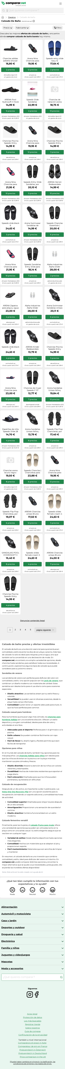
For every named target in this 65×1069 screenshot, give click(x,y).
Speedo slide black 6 (10, 224)
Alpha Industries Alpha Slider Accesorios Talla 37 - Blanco (55, 265)
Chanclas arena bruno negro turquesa (10, 471)
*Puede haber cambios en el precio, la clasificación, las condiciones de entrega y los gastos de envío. (32, 1063)
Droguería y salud (12, 934)
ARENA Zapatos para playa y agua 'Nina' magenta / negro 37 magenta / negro (10, 307)
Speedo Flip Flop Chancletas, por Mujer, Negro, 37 (10, 513)
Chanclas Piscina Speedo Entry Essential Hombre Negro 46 (10, 142)
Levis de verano (51, 681)
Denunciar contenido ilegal (32, 620)
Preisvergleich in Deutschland (32, 1053)
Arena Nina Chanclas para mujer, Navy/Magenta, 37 (10, 183)
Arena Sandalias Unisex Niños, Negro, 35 (32, 430)
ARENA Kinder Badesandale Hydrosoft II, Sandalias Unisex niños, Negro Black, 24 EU (32, 348)
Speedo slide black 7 (10, 348)
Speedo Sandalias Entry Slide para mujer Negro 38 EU (32, 265)
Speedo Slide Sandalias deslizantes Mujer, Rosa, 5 (32, 101)
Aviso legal (32, 1014)
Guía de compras (33, 1031)
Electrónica (8, 941)
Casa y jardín (8, 920)
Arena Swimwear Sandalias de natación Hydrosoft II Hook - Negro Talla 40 (32, 224)
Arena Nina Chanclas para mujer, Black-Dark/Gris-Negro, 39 (33, 142)
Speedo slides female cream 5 (32, 554)
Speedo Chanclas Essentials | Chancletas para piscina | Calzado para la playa (55, 224)
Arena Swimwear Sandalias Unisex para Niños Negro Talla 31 (54, 307)
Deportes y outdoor (13, 927)
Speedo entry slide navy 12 (54, 59)
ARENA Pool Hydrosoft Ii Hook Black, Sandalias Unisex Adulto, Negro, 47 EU (10, 101)
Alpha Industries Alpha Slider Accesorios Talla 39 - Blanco (33, 307)
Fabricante (22, 27)
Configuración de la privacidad (32, 1035)
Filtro (57, 27)
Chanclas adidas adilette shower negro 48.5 (10, 59)
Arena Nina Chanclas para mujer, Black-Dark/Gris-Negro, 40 (55, 471)
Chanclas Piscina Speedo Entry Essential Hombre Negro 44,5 (54, 142)
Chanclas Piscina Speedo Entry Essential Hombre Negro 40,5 (54, 348)
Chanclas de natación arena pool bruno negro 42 (54, 101)
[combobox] (35, 10)
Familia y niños (10, 948)
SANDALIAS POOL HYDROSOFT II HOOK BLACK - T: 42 (10, 554)
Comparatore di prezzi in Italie (32, 1043)
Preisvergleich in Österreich (32, 1050)
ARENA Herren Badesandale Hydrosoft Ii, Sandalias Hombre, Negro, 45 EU (55, 183)
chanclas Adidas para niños (32, 756)
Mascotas (6, 961)
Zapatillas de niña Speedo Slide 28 (10, 430)
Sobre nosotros (32, 1028)
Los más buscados (32, 1021)
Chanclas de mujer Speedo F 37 (32, 389)
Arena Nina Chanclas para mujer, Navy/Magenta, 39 (10, 389)
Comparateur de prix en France (32, 1046)
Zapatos (12, 17)
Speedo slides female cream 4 (54, 513)
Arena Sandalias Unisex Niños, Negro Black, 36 (54, 389)
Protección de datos (32, 1017)
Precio (8, 27)
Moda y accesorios (12, 968)
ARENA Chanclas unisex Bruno (32, 513)
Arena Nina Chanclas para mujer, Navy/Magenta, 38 (10, 265)
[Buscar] (3, 10)
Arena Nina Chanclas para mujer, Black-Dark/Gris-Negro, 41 (33, 59)
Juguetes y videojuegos (15, 954)
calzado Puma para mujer (42, 825)
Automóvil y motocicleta (16, 913)
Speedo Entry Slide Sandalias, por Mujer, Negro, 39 (32, 183)
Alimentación (9, 907)
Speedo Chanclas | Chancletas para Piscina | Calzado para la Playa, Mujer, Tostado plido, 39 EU (32, 471)
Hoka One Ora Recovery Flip (15, 792)
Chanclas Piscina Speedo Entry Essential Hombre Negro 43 (10, 595)
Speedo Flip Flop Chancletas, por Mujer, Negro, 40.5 (54, 430)
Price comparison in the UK (33, 1057)
